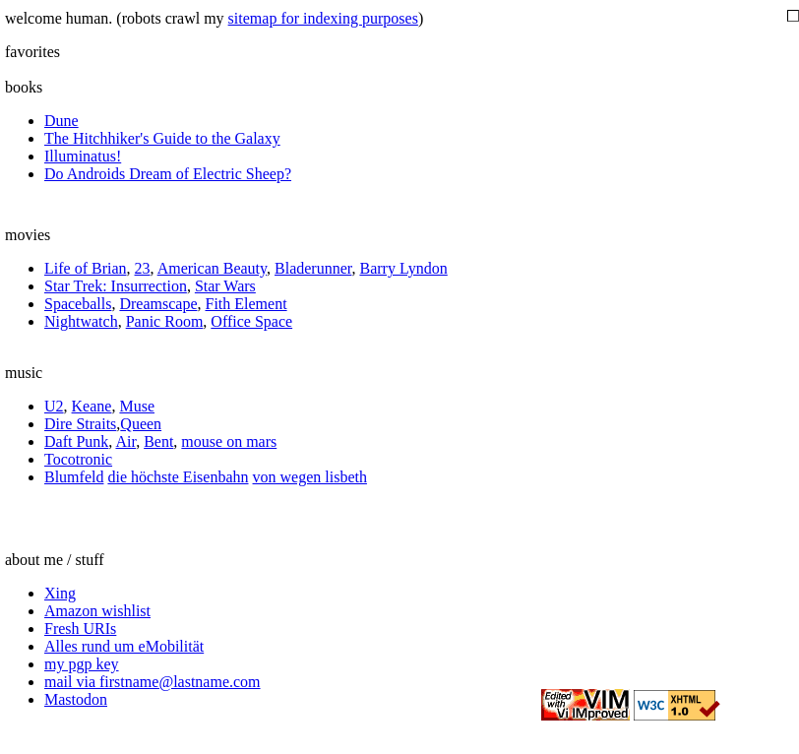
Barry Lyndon (403, 268)
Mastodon (75, 699)
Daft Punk (76, 441)
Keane (92, 406)
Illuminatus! (82, 156)
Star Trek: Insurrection (115, 286)
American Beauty (212, 268)
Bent (158, 441)
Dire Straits (80, 423)
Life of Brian (85, 268)
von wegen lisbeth (310, 477)
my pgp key (81, 664)
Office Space (251, 321)
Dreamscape (158, 303)
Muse (136, 406)
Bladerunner (313, 268)
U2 (54, 406)
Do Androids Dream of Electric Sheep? (167, 173)
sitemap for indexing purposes (323, 18)
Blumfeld (73, 477)
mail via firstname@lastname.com (152, 681)
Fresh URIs (80, 628)
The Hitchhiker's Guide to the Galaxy (162, 138)
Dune (61, 120)
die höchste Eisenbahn (177, 477)
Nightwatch (81, 321)
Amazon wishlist (97, 610)
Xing (60, 593)
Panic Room (165, 321)
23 (143, 268)
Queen (140, 423)
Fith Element (245, 303)
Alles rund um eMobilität (124, 646)
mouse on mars (229, 441)
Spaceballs (77, 303)
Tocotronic (78, 459)
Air (125, 441)
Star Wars (225, 286)
